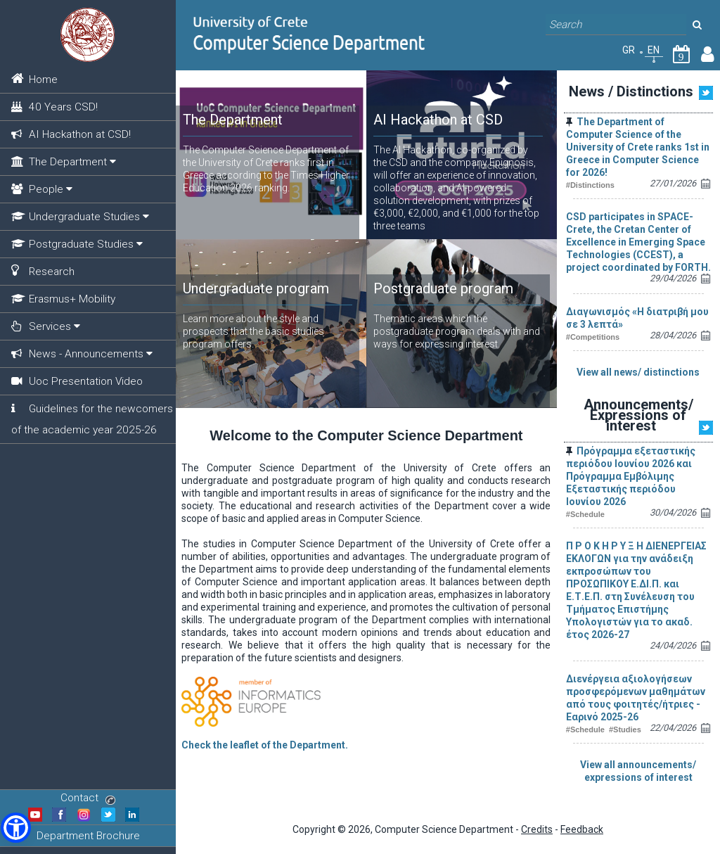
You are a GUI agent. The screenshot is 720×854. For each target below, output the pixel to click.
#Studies (625, 729)
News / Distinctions (631, 91)
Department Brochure (88, 835)
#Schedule (585, 514)
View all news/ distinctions (638, 372)
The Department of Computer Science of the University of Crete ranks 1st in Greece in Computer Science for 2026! (637, 147)
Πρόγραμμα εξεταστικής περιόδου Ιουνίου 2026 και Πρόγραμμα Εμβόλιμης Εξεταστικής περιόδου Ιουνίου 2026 (630, 476)
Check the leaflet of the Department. (264, 745)
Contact (87, 797)
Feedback (581, 829)
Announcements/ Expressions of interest (638, 415)
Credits (537, 829)
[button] (16, 827)
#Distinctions (590, 185)
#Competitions (592, 337)
